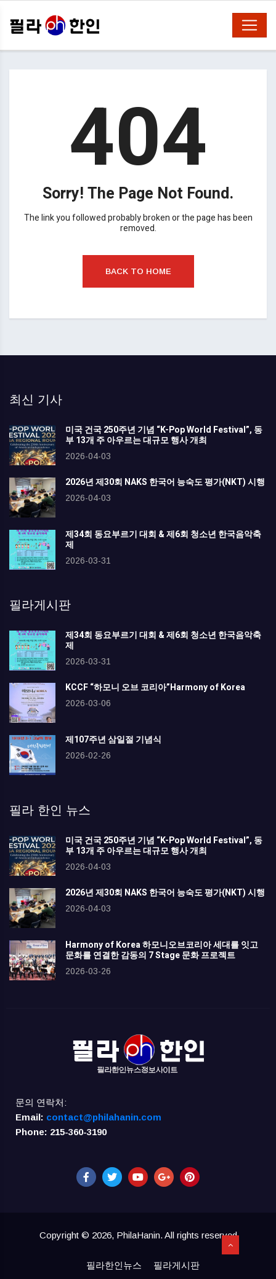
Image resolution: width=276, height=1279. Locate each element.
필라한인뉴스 (114, 1265)
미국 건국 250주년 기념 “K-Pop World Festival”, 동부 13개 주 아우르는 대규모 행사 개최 (163, 435)
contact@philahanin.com (103, 1117)
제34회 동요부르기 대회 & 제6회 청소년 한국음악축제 (163, 539)
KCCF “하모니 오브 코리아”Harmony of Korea (155, 687)
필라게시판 (176, 1265)
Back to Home (138, 271)
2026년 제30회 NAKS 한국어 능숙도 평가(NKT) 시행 (165, 482)
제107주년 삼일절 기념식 (113, 739)
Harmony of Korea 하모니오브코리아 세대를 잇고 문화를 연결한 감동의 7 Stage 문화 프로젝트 (161, 950)
